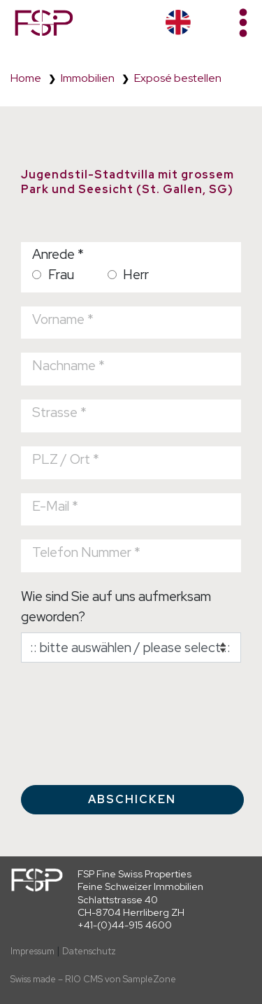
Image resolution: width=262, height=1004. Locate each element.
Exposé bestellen (177, 78)
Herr (129, 274)
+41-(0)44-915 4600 (125, 925)
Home (25, 78)
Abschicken (132, 799)
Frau (53, 274)
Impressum (32, 951)
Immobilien (88, 78)
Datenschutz (89, 951)
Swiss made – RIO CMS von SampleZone (93, 979)
